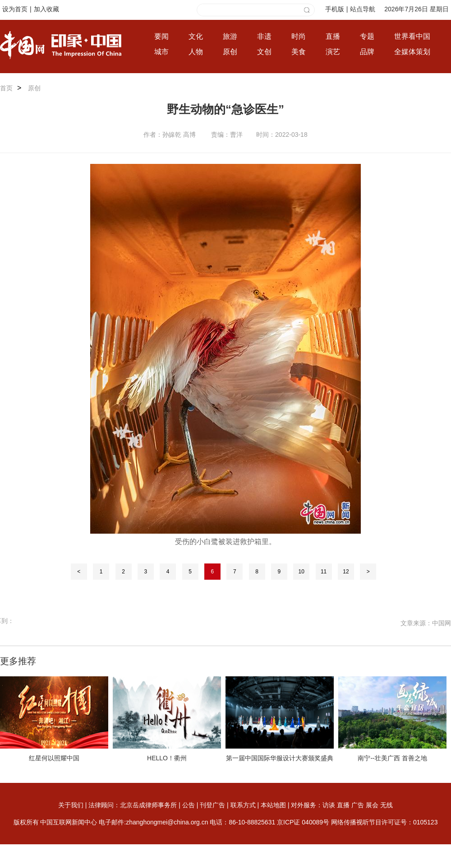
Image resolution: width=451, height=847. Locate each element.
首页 (6, 88)
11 (324, 571)
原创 (34, 88)
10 (301, 571)
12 (346, 571)
